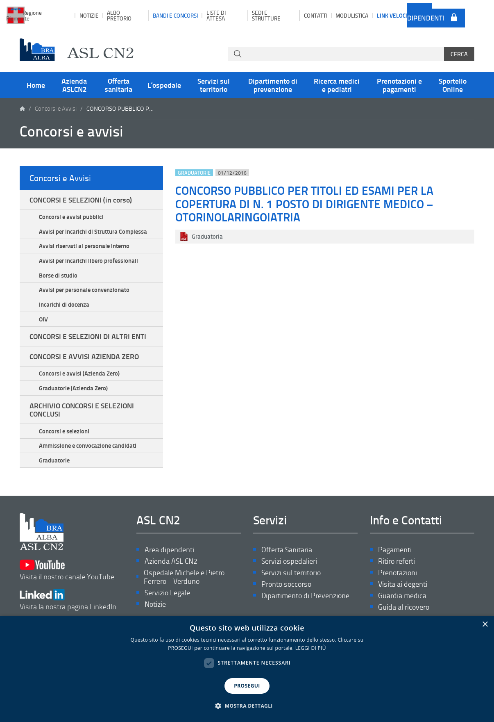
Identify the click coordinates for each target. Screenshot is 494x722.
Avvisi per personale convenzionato (84, 289)
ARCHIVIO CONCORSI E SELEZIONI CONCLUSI (81, 409)
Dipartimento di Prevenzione (305, 595)
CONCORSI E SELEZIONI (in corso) (80, 199)
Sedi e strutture (266, 15)
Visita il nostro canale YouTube (67, 570)
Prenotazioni (397, 572)
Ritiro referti (396, 561)
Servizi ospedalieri (289, 561)
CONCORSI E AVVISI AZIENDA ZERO (84, 356)
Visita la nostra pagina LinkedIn (68, 600)
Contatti (315, 15)
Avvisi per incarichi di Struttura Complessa (93, 231)
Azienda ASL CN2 (171, 561)
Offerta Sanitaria (286, 549)
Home (36, 85)
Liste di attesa (216, 15)
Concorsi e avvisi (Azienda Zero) (79, 373)
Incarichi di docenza (64, 304)
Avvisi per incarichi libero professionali (88, 260)
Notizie (89, 15)
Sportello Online (453, 84)
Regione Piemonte (24, 15)
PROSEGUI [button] (247, 685)
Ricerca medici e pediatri (337, 84)
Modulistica (351, 15)
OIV (43, 318)
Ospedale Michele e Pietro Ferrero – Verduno (184, 577)
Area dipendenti (425, 15)
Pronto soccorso (286, 584)
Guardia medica (402, 595)
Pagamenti (395, 549)
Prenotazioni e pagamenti (399, 84)
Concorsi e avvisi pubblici (71, 216)
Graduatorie (54, 460)
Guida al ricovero (403, 607)
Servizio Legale (167, 592)
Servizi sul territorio (213, 84)
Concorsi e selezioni (64, 430)
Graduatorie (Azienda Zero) (73, 387)
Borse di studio (58, 275)
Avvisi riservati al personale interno (84, 245)
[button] (247, 706)
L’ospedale (164, 85)
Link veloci (392, 15)
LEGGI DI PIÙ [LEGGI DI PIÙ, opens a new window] (310, 648)
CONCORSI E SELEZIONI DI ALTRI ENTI (87, 336)
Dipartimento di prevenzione (272, 84)
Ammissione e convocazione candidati (87, 445)
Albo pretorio (119, 15)
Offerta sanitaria (118, 84)
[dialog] (247, 669)
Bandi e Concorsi (175, 15)
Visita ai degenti (402, 584)
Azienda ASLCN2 (74, 84)
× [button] (485, 625)
